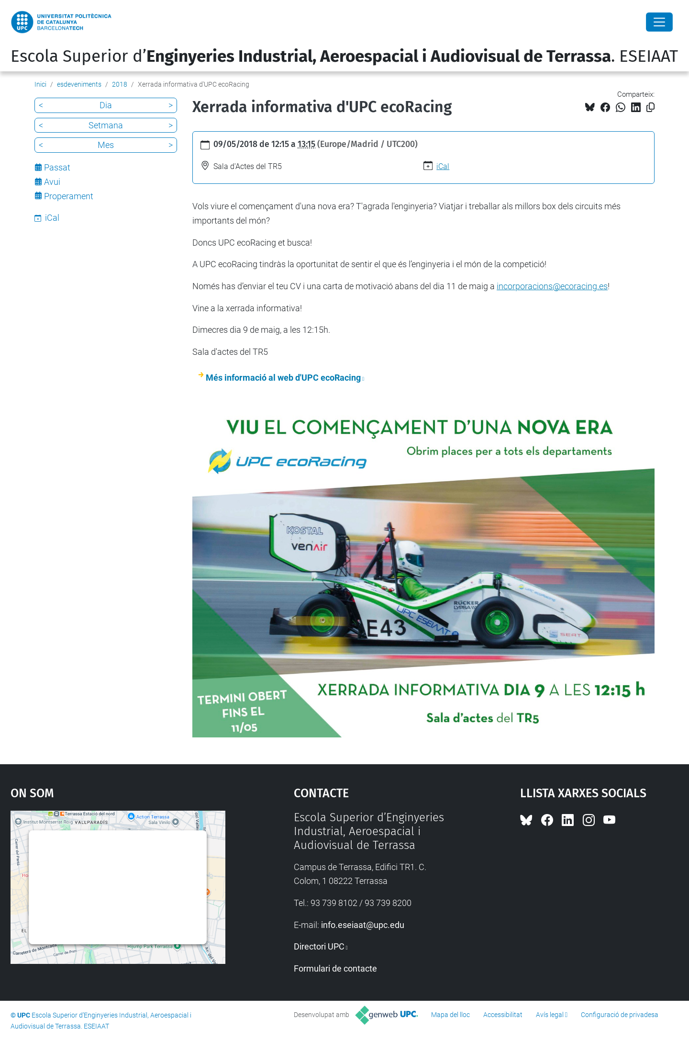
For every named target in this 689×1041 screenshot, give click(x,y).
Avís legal (550, 1014)
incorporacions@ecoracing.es (552, 286)
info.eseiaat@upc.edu (362, 925)
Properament (68, 196)
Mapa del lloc (450, 1014)
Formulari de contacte (335, 968)
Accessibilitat (502, 1014)
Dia (106, 105)
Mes (106, 145)
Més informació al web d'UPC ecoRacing (283, 378)
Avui (52, 182)
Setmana (106, 125)
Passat (57, 167)
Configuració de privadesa (619, 1014)
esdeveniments (79, 84)
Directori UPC (319, 946)
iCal (442, 166)
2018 (119, 84)
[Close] (659, 22)
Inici (40, 84)
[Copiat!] (650, 107)
